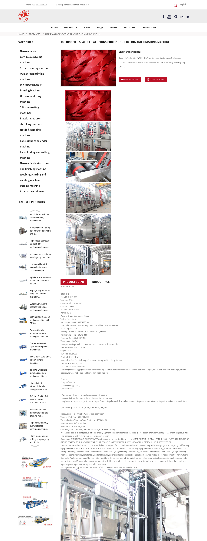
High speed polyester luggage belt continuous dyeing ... (39, 244)
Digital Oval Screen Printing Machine (31, 87)
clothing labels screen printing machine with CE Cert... (40, 320)
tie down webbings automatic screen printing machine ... (38, 373)
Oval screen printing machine (32, 76)
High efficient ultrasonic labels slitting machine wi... (39, 386)
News (87, 27)
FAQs (100, 27)
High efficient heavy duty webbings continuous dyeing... (39, 426)
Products (70, 27)
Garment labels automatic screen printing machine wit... (40, 333)
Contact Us (149, 27)
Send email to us (131, 79)
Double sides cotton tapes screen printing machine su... (39, 346)
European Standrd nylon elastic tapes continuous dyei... (38, 267)
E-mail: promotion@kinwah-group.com (72, 4)
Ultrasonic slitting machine (30, 98)
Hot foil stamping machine (30, 132)
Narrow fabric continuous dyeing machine (71, 34)
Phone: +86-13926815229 (36, 4)
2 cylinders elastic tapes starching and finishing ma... (39, 412)
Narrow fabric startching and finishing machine (34, 166)
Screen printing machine (34, 68)
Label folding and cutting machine (35, 154)
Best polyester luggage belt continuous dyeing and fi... (40, 230)
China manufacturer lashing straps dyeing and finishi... (39, 439)
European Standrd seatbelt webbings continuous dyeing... (39, 307)
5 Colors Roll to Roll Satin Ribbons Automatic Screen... (39, 399)
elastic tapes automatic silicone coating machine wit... (40, 217)
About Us (129, 27)
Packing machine (30, 185)
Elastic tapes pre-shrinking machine (31, 121)
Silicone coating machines (29, 110)
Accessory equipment (33, 191)
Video (113, 27)
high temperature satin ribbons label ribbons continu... (40, 280)
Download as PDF (157, 79)
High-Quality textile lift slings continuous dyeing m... (40, 293)
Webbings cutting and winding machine (33, 177)
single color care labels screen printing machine (40, 360)
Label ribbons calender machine (33, 143)
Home (54, 27)
